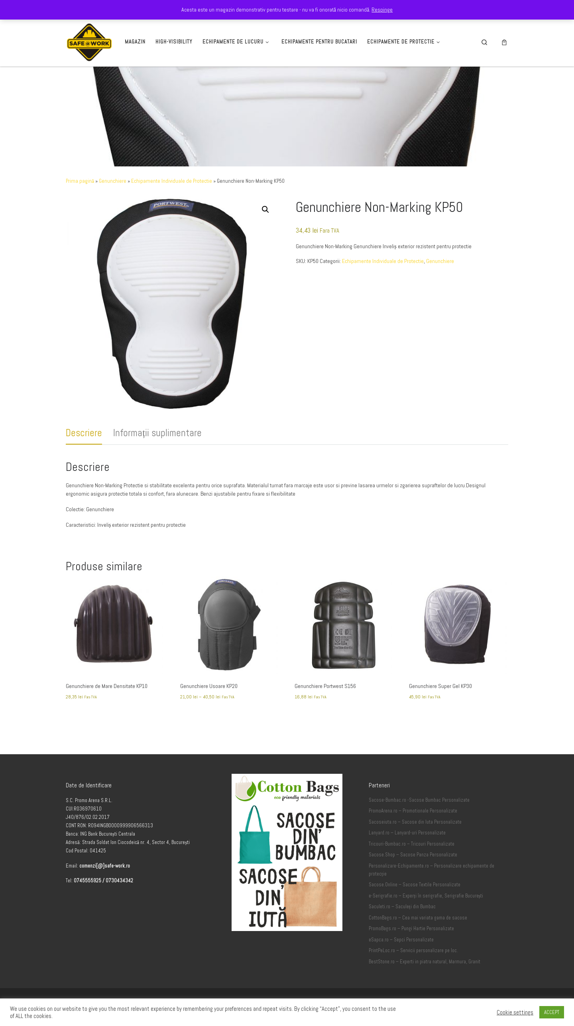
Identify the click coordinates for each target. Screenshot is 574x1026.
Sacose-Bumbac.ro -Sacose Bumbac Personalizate (419, 800)
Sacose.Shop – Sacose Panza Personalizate (413, 855)
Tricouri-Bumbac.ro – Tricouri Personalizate (411, 844)
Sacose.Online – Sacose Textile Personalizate (414, 885)
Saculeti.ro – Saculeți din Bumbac (402, 906)
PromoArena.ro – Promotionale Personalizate (413, 811)
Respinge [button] (382, 9)
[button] (265, 209)
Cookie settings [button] (515, 1012)
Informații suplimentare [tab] (157, 433)
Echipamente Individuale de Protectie (171, 181)
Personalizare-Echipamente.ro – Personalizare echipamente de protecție (431, 870)
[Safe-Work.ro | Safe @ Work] (89, 40)
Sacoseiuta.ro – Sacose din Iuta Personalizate (415, 822)
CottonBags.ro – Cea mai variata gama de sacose (418, 918)
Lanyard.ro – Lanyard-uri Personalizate (407, 833)
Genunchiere (112, 181)
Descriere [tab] (84, 433)
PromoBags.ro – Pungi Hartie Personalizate (411, 928)
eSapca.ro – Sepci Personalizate (401, 940)
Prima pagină (80, 181)
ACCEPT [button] (551, 1012)
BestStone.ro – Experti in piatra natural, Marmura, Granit (424, 962)
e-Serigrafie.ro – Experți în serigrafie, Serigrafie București (426, 896)
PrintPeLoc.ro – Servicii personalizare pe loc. (413, 950)
